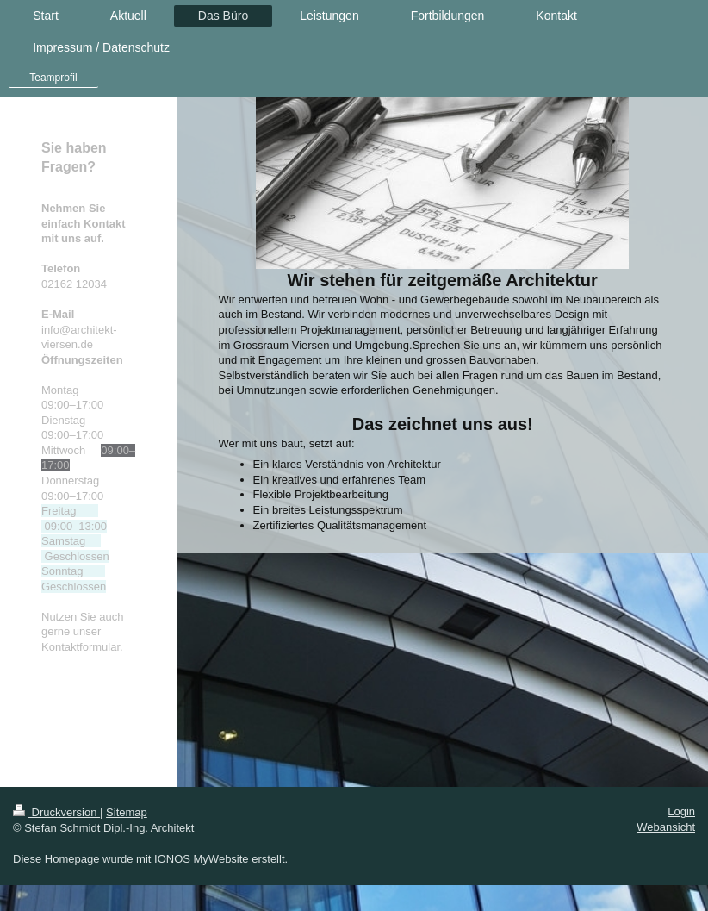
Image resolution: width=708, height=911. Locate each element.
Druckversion (56, 812)
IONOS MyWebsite (201, 858)
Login (681, 811)
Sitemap (126, 812)
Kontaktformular (80, 646)
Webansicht (666, 827)
